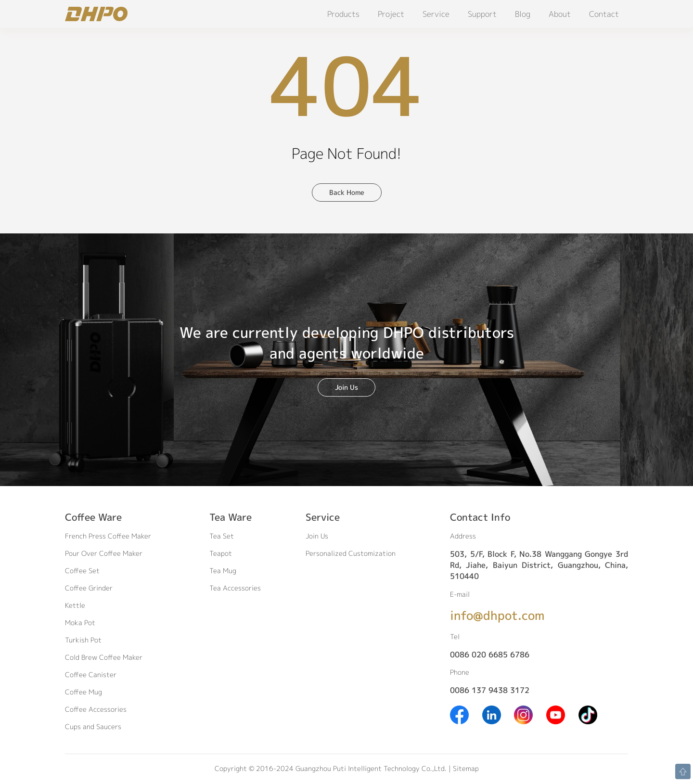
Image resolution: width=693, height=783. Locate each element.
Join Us (346, 387)
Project (391, 14)
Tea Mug (222, 570)
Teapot (220, 553)
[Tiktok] (587, 714)
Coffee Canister (90, 674)
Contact (604, 14)
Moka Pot (80, 622)
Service (436, 14)
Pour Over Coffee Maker (103, 553)
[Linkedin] (491, 714)
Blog (522, 14)
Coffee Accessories (96, 709)
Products (343, 14)
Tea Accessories (235, 587)
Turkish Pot (83, 639)
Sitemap (466, 768)
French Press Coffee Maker (108, 535)
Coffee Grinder (89, 587)
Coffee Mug (83, 691)
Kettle (75, 605)
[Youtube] (555, 714)
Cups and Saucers (93, 726)
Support (482, 14)
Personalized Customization (351, 553)
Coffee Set (82, 570)
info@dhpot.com (497, 615)
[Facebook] (459, 714)
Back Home (346, 192)
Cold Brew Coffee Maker (103, 657)
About (560, 14)
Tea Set (221, 535)
